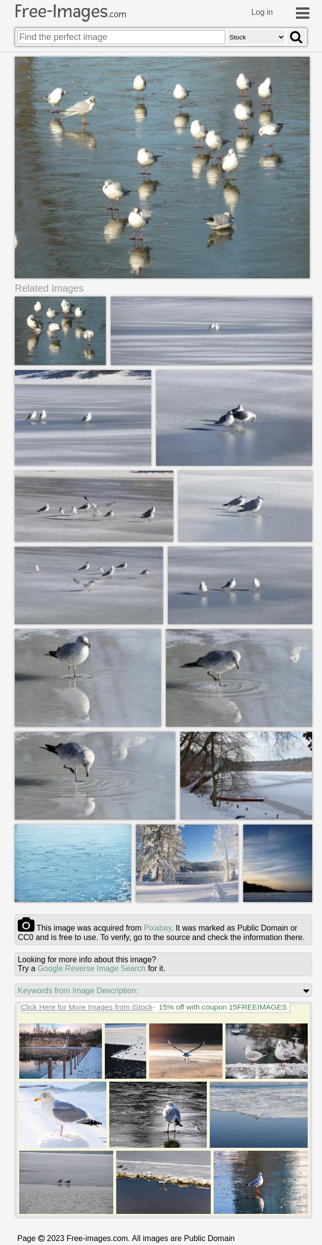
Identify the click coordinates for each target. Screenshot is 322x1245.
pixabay (157, 928)
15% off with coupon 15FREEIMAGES (223, 1007)
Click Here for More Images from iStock (87, 1007)
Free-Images (70, 11)
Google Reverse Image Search (91, 968)
